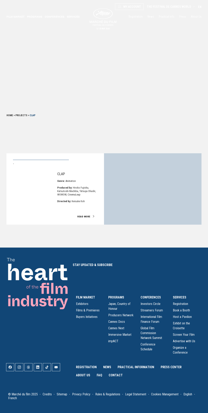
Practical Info (166, 16)
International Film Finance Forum (151, 319)
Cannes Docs (116, 322)
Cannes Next (116, 328)
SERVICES (179, 297)
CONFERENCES (151, 297)
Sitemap (62, 394)
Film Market (15, 16)
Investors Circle (150, 304)
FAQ (99, 375)
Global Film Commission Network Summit (151, 333)
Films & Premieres (88, 310)
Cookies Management (165, 394)
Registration (136, 16)
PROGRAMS (116, 297)
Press (182, 16)
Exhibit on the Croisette (181, 325)
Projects (21, 115)
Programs (34, 16)
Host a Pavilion (182, 317)
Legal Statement (135, 394)
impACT (113, 341)
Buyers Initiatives (87, 317)
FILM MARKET (85, 297)
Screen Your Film (184, 335)
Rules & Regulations (107, 394)
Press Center (171, 367)
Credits (47, 394)
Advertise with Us (184, 341)
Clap (61, 174)
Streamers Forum (152, 310)
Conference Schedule (148, 346)
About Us (196, 16)
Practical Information (136, 367)
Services (73, 16)
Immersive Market (119, 335)
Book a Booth (181, 310)
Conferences (54, 16)
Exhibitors (82, 304)
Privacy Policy (81, 394)
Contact (116, 375)
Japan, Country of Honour (119, 306)
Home (9, 115)
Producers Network (120, 315)
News (150, 16)
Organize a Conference (180, 350)
